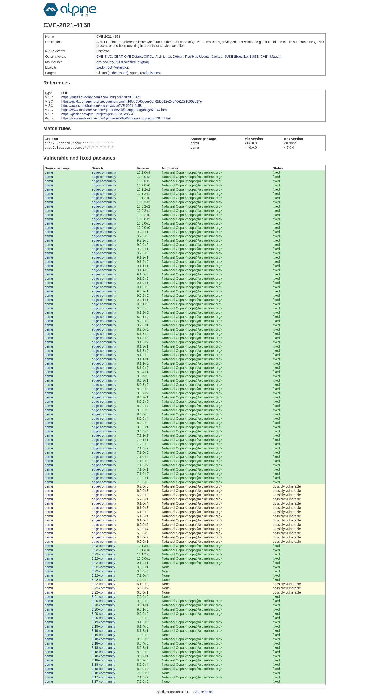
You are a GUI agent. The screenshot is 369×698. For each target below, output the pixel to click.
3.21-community (103, 597)
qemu (49, 173)
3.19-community (103, 623)
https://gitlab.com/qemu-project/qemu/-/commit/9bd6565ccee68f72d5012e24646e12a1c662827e (131, 101)
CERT (118, 56)
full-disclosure (126, 62)
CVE (99, 56)
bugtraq (143, 62)
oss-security (105, 62)
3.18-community (103, 640)
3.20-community (103, 602)
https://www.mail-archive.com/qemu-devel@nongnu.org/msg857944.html (114, 110)
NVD (108, 56)
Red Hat (191, 56)
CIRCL (149, 56)
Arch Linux (163, 56)
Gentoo (216, 56)
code (112, 73)
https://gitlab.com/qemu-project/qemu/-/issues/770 (97, 114)
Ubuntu (204, 56)
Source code (202, 693)
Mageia (275, 56)
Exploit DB (104, 67)
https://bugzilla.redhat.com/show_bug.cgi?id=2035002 (100, 97)
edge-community (104, 173)
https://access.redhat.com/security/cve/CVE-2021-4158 (101, 105)
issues (122, 73)
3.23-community (103, 547)
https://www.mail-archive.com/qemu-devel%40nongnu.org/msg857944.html (116, 118)
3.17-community (103, 678)
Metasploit (121, 67)
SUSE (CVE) (258, 56)
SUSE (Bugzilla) (236, 56)
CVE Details (133, 56)
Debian (178, 56)
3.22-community (103, 559)
